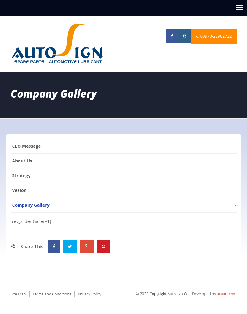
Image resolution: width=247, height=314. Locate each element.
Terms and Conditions (52, 294)
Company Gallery (31, 205)
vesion (19, 190)
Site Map (18, 294)
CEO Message (26, 146)
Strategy (21, 175)
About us (22, 161)
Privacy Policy (89, 294)
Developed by (214, 293)
